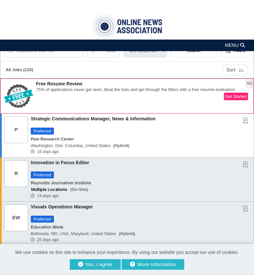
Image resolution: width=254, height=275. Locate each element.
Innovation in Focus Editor (60, 162)
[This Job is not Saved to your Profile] (246, 121)
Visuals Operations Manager (62, 206)
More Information (153, 264)
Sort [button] (235, 70)
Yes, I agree (95, 264)
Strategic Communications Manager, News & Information (93, 118)
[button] (127, 45)
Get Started (236, 96)
